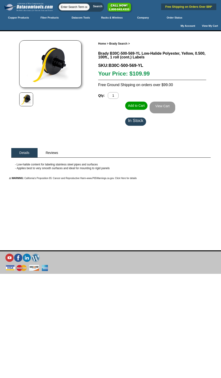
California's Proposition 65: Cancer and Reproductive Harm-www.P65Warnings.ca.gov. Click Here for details (80, 178)
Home (102, 43)
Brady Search (118, 43)
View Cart (162, 106)
